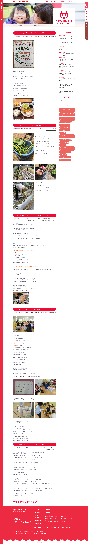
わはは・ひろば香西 (25, 218)
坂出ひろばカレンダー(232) (65, 151)
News (47, 1)
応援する (70, 1)
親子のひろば (26, 25)
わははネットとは (54, 1)
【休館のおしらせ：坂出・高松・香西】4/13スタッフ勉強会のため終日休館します (67, 72)
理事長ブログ (38, 520)
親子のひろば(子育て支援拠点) (51, 516)
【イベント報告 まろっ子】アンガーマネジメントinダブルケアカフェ (31, 444)
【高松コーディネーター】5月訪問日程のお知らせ (66, 59)
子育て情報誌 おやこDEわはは (51, 520)
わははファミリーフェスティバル (52, 521)
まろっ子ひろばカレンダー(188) (66, 122)
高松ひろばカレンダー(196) (65, 159)
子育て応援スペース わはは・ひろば (38, 25)
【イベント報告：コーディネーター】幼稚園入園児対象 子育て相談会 (31, 215)
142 (16, 501)
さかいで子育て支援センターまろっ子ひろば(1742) (67, 114)
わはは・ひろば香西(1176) (65, 127)
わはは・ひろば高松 (33, 218)
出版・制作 (64, 521)
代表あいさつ (37, 513)
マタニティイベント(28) (64, 142)
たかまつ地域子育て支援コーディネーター (48, 220)
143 (18, 501)
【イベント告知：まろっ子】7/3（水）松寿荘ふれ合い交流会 (29, 33)
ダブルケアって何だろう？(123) (66, 139)
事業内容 (63, 1)
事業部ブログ (38, 523)
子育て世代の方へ (51, 527)
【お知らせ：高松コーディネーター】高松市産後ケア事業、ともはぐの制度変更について (67, 85)
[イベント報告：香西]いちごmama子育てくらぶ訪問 (66, 54)
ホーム (15, 25)
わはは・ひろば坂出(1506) (65, 124)
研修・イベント (65, 516)
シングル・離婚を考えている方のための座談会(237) (67, 136)
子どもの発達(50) (63, 154)
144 (21, 501)
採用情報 (48, 509)
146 (25, 501)
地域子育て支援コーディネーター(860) (66, 148)
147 (27, 501)
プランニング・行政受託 (66, 520)
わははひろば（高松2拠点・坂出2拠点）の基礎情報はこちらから (67, 37)
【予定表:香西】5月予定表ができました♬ (66, 48)
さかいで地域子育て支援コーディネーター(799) (67, 110)
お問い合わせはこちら (40, 533)
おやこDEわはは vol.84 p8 (24, 376)
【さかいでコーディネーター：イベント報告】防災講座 (27, 309)
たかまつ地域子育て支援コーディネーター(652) (67, 118)
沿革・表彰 (37, 517)
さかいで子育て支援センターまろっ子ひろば (45, 36)
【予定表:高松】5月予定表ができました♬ (66, 42)
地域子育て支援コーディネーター (52, 518)
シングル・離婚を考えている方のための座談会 (46, 218)
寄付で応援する (37, 527)
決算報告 (36, 515)
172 (33, 501)
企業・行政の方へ (66, 527)
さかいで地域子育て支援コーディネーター (29, 36)
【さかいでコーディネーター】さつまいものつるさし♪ (27, 125)
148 (30, 501)
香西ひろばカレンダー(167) (65, 157)
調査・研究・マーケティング (67, 518)
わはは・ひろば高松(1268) (65, 130)
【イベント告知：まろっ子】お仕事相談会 (67, 79)
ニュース (37, 509)
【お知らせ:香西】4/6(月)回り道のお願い (66, 91)
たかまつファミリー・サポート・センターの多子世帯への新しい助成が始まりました (67, 65)
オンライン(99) (63, 132)
